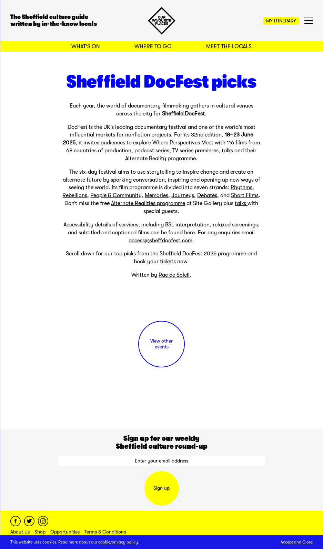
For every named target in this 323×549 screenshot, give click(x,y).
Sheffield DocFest (183, 114)
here (189, 233)
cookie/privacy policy (118, 542)
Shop (40, 532)
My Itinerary (281, 20)
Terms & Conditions (105, 532)
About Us (20, 532)
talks (241, 203)
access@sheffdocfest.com (160, 240)
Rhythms (241, 187)
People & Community (116, 195)
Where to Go (153, 46)
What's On (85, 46)
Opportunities (65, 532)
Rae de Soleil (174, 275)
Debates (207, 195)
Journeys (182, 195)
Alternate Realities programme (148, 203)
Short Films (245, 195)
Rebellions (74, 195)
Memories (156, 195)
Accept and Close (297, 542)
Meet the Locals (229, 46)
